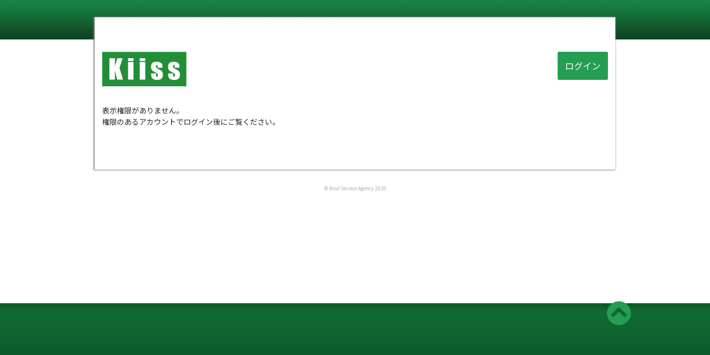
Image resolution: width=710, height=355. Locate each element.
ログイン (583, 65)
